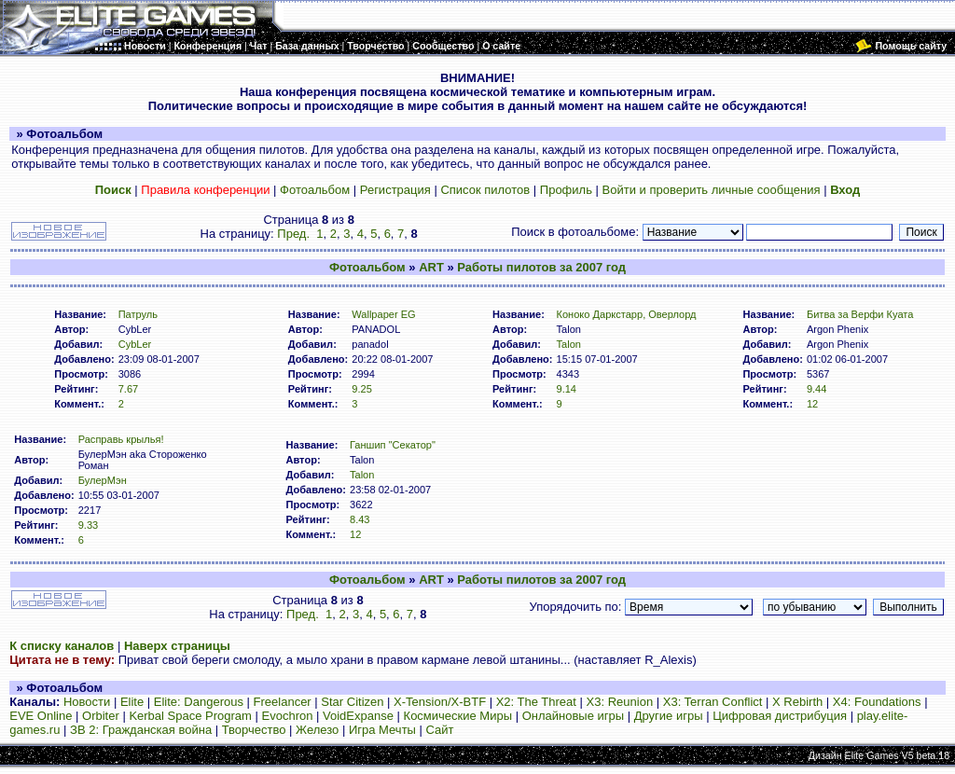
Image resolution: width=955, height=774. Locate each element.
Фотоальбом (315, 190)
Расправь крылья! (121, 439)
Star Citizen (352, 702)
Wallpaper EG (383, 314)
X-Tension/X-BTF (440, 702)
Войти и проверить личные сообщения (711, 190)
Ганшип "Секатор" (393, 444)
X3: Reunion (620, 702)
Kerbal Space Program (190, 716)
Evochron (287, 716)
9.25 (362, 388)
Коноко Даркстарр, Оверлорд (627, 314)
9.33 (88, 525)
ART (431, 267)
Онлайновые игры (573, 716)
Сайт (440, 730)
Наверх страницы (177, 646)
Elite (132, 702)
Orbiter (100, 716)
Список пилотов (485, 190)
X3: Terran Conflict (713, 702)
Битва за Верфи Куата (860, 314)
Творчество (254, 730)
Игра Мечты (382, 730)
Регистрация (395, 190)
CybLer (135, 344)
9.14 (567, 388)
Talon (569, 344)
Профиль (566, 190)
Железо (317, 730)
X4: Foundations (877, 702)
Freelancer (282, 702)
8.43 (360, 519)
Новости (86, 702)
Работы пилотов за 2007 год (541, 267)
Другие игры (668, 716)
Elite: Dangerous (198, 702)
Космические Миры (458, 716)
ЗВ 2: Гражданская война (141, 730)
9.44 (817, 388)
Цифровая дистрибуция (780, 716)
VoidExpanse (358, 716)
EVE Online (40, 716)
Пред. (293, 234)
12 (812, 403)
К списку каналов (61, 646)
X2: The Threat (536, 702)
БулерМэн (102, 480)
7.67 (128, 388)
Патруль (138, 314)
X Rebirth (797, 702)
